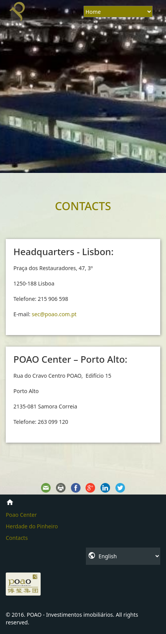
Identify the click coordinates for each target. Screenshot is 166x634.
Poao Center (21, 514)
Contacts (17, 537)
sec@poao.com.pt (54, 314)
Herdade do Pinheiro (32, 526)
